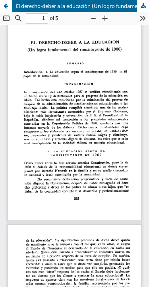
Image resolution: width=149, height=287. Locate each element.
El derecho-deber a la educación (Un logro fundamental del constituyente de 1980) (82, 6)
